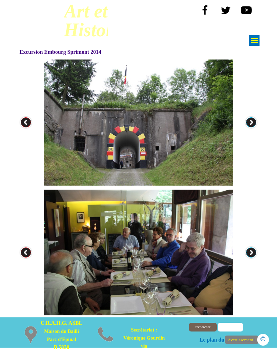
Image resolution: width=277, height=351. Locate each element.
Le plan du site (217, 340)
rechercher (202, 327)
